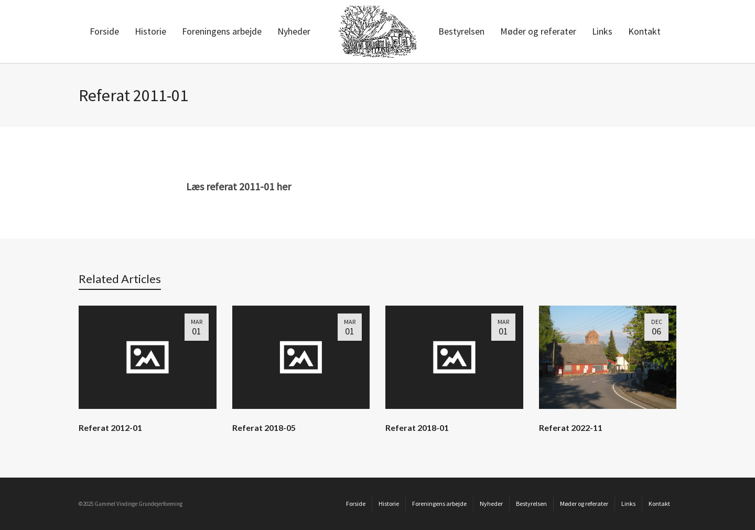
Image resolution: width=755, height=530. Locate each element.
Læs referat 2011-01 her (238, 186)
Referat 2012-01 (110, 427)
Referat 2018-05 (264, 427)
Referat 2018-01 (417, 427)
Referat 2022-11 (570, 427)
